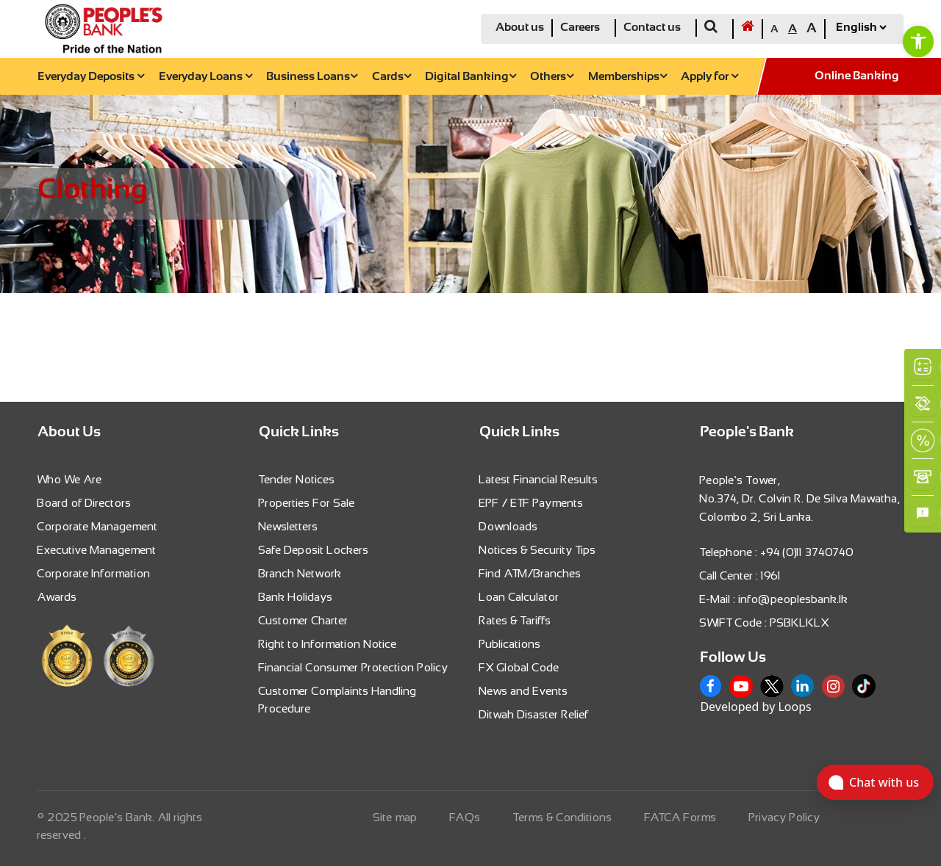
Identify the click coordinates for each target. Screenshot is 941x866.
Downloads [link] (508, 526)
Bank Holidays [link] (296, 597)
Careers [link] (580, 27)
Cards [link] (391, 76)
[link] (918, 41)
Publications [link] (510, 644)
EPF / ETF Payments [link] (531, 503)
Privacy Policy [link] (784, 817)
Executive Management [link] (97, 550)
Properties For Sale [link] (307, 503)
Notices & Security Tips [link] (537, 550)
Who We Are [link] (69, 479)
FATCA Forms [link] (681, 817)
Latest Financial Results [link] (538, 479)
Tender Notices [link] (297, 479)
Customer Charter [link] (303, 620)
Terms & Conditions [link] (562, 817)
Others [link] (551, 76)
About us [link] (519, 27)
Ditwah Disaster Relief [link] (534, 714)
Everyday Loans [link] (205, 76)
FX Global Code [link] (519, 667)
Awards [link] (57, 597)
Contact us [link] (652, 27)
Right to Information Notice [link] (328, 644)
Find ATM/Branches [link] (530, 573)
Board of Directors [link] (84, 503)
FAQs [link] (465, 817)
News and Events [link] (523, 691)
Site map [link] (395, 817)
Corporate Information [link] (94, 573)
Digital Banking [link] (470, 76)
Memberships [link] (627, 76)
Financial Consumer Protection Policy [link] (353, 667)
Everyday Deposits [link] (90, 76)
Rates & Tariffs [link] (515, 620)
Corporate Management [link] (97, 526)
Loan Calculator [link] (519, 597)
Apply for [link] (709, 76)
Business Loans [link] (311, 76)
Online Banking (857, 76)
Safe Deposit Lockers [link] (314, 550)
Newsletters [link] (288, 526)
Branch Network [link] (300, 573)
